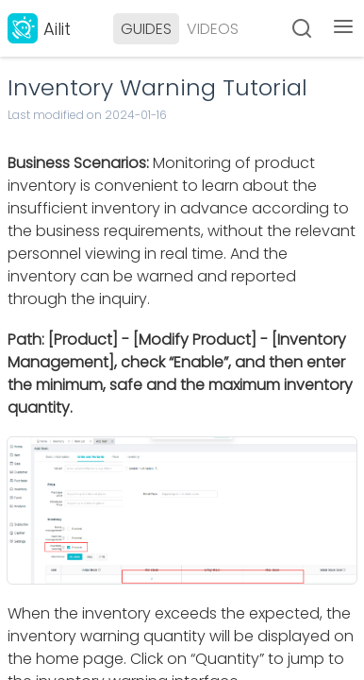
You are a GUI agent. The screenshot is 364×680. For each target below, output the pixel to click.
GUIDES (146, 29)
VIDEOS (213, 29)
